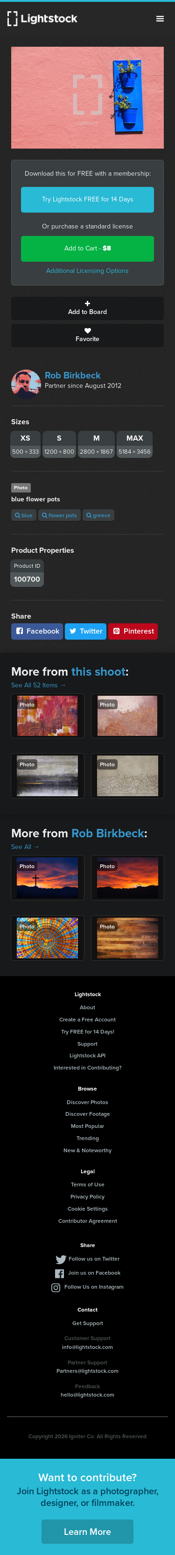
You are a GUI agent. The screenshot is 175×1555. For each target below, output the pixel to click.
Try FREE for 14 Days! (87, 1031)
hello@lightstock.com (87, 1394)
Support (87, 1044)
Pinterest (133, 631)
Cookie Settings (88, 1209)
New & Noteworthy (87, 1150)
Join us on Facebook (94, 1273)
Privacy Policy (87, 1196)
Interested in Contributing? (88, 1067)
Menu (160, 18)
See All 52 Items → (38, 685)
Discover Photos (87, 1102)
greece (98, 515)
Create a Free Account (87, 1019)
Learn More (87, 1531)
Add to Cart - (87, 248)
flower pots (59, 515)
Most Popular (87, 1126)
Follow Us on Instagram (94, 1287)
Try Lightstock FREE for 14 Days (87, 199)
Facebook (37, 631)
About (87, 1007)
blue (24, 515)
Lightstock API (87, 1055)
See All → (25, 847)
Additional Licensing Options (87, 271)
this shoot (98, 671)
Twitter (86, 631)
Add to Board (87, 308)
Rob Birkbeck (73, 375)
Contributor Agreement (87, 1221)
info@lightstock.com (87, 1347)
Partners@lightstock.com (87, 1371)
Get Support (87, 1323)
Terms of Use (88, 1184)
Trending (88, 1138)
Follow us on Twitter (94, 1259)
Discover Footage (87, 1114)
